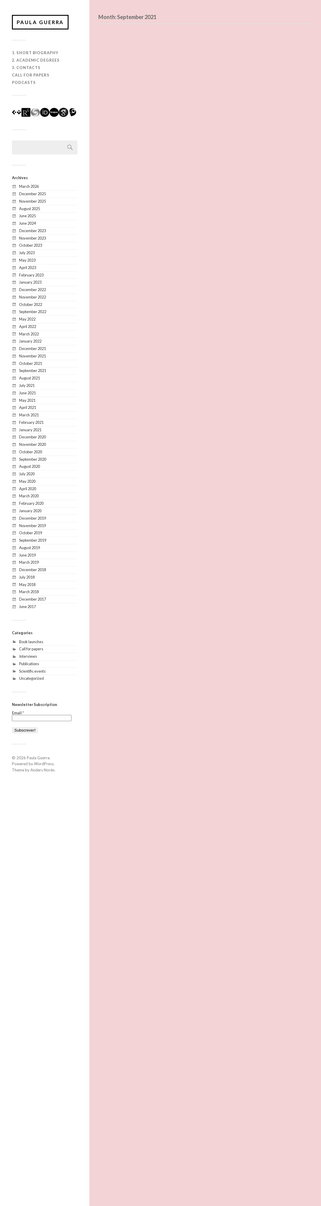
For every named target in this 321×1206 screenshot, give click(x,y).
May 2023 (27, 260)
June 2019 (27, 555)
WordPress (44, 764)
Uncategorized (31, 678)
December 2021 (32, 348)
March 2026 (29, 186)
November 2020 (32, 444)
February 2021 (31, 422)
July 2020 (27, 474)
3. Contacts (26, 67)
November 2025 (32, 201)
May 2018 (27, 584)
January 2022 (30, 341)
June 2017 (27, 606)
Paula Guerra (41, 22)
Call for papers (31, 649)
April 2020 (27, 489)
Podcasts (24, 82)
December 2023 (32, 231)
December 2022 (32, 290)
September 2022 (32, 312)
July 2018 (27, 577)
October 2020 (30, 452)
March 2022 (29, 334)
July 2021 (27, 385)
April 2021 (27, 407)
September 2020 (32, 459)
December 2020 (32, 437)
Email (18, 713)
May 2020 (27, 481)
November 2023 (32, 238)
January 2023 (30, 282)
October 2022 (30, 304)
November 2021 (32, 356)
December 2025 (32, 194)
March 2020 (29, 496)
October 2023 (30, 245)
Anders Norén (42, 770)
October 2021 (30, 363)
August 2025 (29, 209)
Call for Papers (30, 75)
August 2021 (29, 378)
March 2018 (29, 592)
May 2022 (27, 319)
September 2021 (32, 370)
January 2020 (30, 511)
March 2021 (29, 415)
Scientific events (32, 671)
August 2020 (29, 466)
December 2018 (32, 570)
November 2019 (32, 526)
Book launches (31, 641)
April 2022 (27, 326)
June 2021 (27, 393)
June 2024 (27, 223)
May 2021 (27, 400)
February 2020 (31, 503)
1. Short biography (35, 53)
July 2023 (27, 253)
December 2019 (32, 518)
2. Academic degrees (36, 60)
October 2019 (30, 533)
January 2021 (30, 430)
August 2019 (29, 548)
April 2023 (27, 267)
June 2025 (27, 216)
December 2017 (32, 599)
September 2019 (32, 540)
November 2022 (32, 297)
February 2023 (31, 275)
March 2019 (29, 562)
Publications (29, 664)
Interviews (28, 656)
